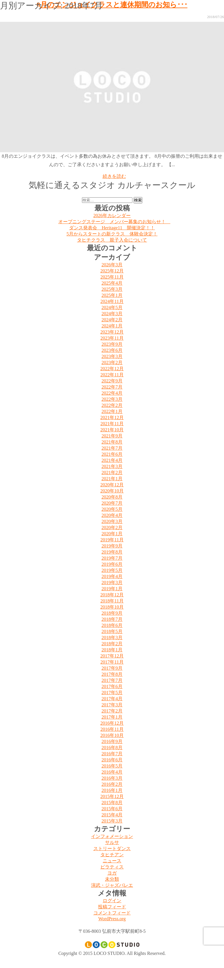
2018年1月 (112, 649)
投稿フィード (112, 906)
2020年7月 (112, 503)
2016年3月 (112, 778)
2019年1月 (112, 588)
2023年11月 (111, 338)
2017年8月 (112, 674)
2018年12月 (112, 594)
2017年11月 (111, 661)
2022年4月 (112, 393)
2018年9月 (112, 613)
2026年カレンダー (112, 215)
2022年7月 (112, 386)
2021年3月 (112, 466)
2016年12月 (112, 723)
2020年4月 (112, 515)
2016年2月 (112, 784)
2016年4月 (112, 772)
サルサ (112, 842)
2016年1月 (112, 790)
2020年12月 (112, 484)
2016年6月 (112, 759)
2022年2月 (112, 405)
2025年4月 (112, 283)
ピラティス (112, 866)
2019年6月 (112, 564)
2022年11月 (111, 374)
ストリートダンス (112, 848)
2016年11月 (111, 729)
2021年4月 (112, 460)
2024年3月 (112, 313)
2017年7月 (112, 680)
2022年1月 (112, 411)
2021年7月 (112, 448)
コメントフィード (112, 912)
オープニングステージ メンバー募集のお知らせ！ (114, 221)
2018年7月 (112, 619)
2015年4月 (112, 814)
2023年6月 (112, 350)
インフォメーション (112, 836)
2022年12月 (112, 368)
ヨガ (112, 873)
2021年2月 (112, 472)
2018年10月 (112, 606)
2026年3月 (112, 264)
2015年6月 (112, 808)
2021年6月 (112, 454)
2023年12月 (112, 331)
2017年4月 (112, 698)
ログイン (112, 900)
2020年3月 (112, 521)
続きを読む (114, 176)
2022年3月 (112, 399)
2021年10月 (112, 429)
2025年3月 (112, 289)
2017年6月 (112, 686)
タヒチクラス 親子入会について (112, 239)
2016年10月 (112, 735)
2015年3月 (112, 820)
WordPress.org (112, 918)
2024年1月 (112, 325)
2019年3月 (112, 582)
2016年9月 (112, 741)
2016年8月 (112, 747)
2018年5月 (112, 631)
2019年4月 (112, 576)
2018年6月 (112, 625)
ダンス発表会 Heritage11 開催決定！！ (112, 227)
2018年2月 (112, 643)
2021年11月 (111, 423)
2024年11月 (111, 301)
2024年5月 (112, 307)
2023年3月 (112, 356)
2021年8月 (112, 441)
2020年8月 (112, 496)
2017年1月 (112, 717)
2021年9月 (112, 435)
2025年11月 (111, 276)
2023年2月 (112, 362)
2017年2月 (112, 710)
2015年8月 (112, 802)
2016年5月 (112, 765)
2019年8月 (112, 551)
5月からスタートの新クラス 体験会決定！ (112, 233)
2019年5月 (112, 570)
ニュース (112, 860)
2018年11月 (111, 600)
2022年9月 (112, 380)
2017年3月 (112, 704)
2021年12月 (112, 417)
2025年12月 (112, 270)
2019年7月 (112, 558)
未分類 (112, 879)
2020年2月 (112, 527)
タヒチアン (112, 854)
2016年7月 (112, 753)
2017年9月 (112, 668)
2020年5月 (112, 509)
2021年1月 (112, 478)
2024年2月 (112, 319)
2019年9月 (112, 545)
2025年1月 (112, 295)
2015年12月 (112, 796)
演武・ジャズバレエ (112, 885)
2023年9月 (112, 344)
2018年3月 (112, 637)
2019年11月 (111, 539)
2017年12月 (112, 655)
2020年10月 (112, 490)
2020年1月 (112, 533)
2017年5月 (112, 692)
